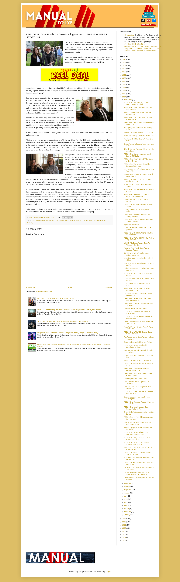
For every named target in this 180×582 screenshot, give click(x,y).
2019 (124, 81)
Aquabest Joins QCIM (131, 225)
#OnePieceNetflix (130, 44)
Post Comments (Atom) (44, 292)
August (127, 493)
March (126, 509)
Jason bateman (59, 220)
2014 (124, 97)
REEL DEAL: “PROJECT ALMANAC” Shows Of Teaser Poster (137, 195)
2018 (124, 84)
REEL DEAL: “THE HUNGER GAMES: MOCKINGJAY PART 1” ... (137, 443)
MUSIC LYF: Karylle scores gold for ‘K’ (137, 360)
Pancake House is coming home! (135, 309)
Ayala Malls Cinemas (38, 220)
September (128, 490)
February (127, 512)
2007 (124, 537)
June (126, 499)
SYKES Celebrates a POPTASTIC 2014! (138, 133)
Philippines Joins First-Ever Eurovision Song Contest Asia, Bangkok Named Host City (67, 333)
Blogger (108, 571)
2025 (124, 62)
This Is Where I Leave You (73, 220)
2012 (124, 522)
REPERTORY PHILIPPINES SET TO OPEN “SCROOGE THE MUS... (137, 473)
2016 (124, 91)
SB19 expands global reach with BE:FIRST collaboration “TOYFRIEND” (62, 321)
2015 (124, 94)
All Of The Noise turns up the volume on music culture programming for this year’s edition (69, 310)
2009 (124, 531)
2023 (124, 69)
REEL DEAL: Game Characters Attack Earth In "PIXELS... (137, 155)
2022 (124, 72)
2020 (124, 78)
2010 (124, 528)
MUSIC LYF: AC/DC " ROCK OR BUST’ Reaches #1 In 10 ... (138, 180)
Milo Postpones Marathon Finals (135, 379)
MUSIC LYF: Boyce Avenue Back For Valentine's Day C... (137, 244)
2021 (124, 75)
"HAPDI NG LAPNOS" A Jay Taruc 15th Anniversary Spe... (138, 423)
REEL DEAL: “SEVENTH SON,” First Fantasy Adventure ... (137, 215)
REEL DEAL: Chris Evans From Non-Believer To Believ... (137, 438)
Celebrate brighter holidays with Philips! (138, 342)
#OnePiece (141, 44)
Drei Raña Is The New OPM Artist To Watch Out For (55, 298)
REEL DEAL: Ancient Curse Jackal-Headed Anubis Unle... (136, 369)
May (126, 502)
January (127, 515)
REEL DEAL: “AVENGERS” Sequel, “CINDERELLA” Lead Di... (136, 103)
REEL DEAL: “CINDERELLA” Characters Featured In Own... (138, 221)
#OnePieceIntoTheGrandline (134, 46)
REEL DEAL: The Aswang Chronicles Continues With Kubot (137, 165)
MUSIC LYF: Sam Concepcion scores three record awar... (137, 453)
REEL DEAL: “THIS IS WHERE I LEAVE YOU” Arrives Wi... (138, 234)
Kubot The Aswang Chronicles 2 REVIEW (138, 136)
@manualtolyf (129, 35)
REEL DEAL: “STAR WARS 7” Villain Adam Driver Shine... (137, 289)
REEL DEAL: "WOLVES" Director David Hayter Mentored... (138, 333)
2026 (124, 59)
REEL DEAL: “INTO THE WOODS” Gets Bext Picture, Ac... (138, 118)
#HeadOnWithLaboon (153, 46)
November (128, 483)
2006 (124, 540)
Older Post (108, 288)
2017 (124, 87)
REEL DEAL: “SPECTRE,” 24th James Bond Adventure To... (137, 299)
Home (70, 288)
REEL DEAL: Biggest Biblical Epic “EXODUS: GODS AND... (136, 433)
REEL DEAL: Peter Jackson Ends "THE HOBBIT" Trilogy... (138, 374)
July (126, 496)
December (128, 100)
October (127, 487)
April (126, 505)
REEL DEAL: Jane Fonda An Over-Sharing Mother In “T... (136, 408)
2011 (124, 525)
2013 (124, 519)
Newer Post (30, 288)
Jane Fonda (50, 220)
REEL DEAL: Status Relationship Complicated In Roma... (135, 346)
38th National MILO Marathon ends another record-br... (136, 254)
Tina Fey (85, 220)
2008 (124, 534)
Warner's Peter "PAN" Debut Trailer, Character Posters (136, 249)
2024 (124, 66)
